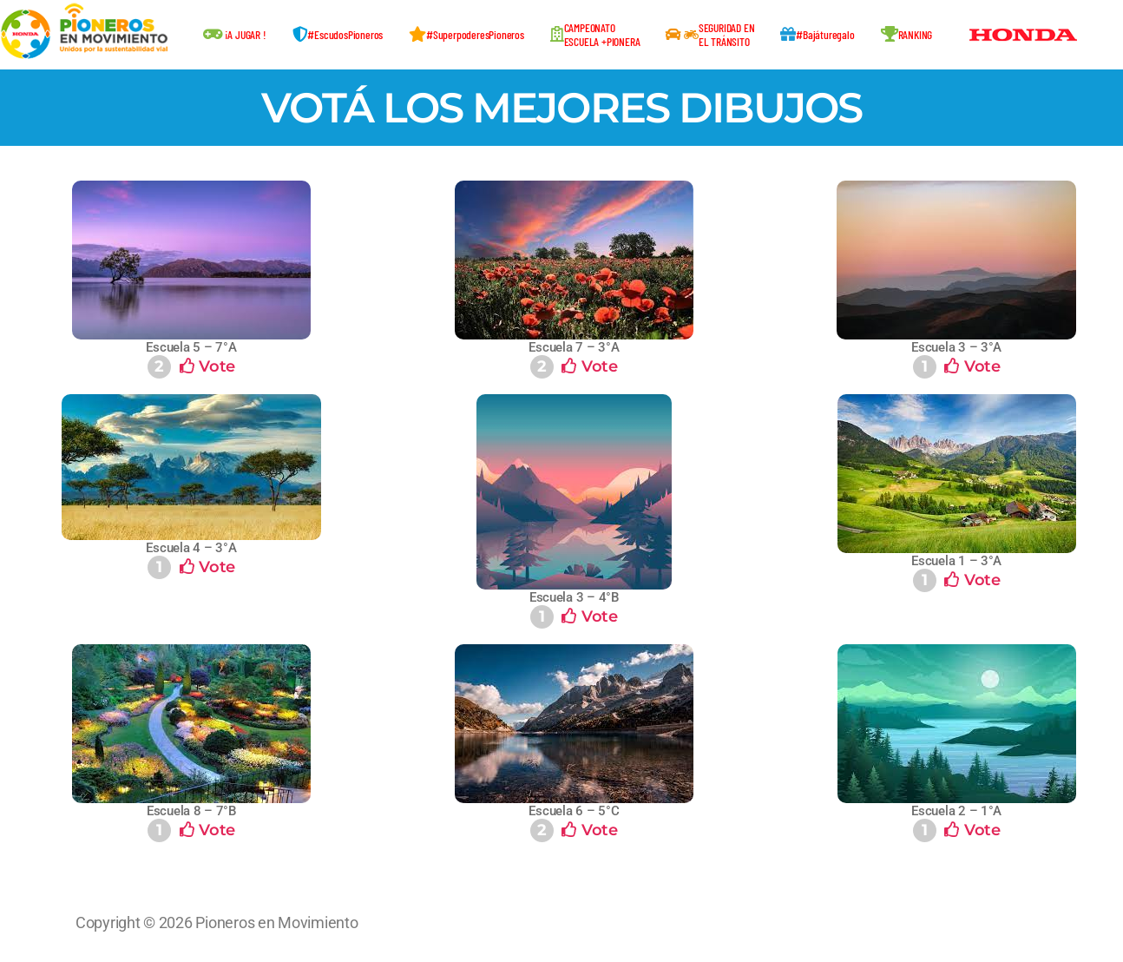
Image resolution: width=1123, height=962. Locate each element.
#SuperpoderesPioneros (466, 34)
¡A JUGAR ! (234, 34)
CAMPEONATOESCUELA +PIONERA (595, 34)
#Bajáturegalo (817, 34)
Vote (191, 366)
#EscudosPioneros (338, 34)
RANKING (906, 34)
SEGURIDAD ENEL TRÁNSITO (710, 34)
